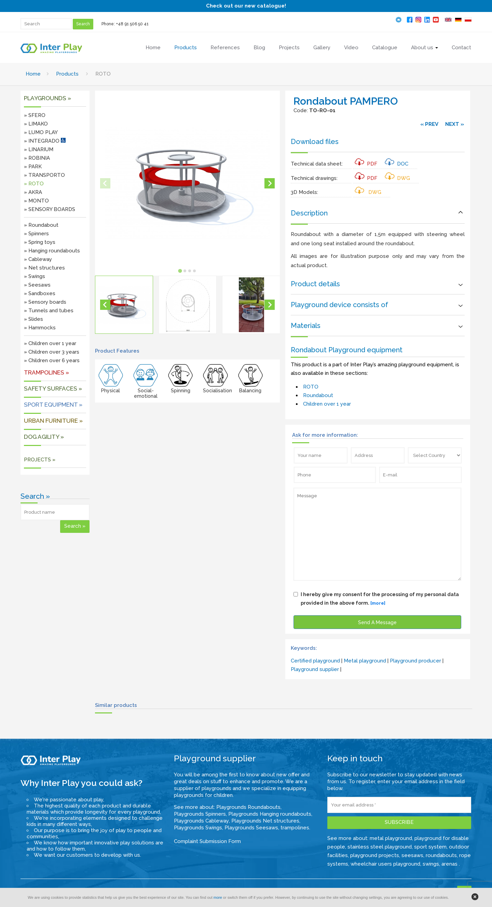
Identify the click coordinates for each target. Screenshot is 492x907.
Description (309, 213)
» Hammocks (40, 328)
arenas (450, 864)
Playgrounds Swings (198, 828)
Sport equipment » (53, 404)
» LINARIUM (38, 149)
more (218, 897)
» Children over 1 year (50, 343)
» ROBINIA (37, 158)
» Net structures (44, 268)
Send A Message (377, 622)
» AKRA (33, 192)
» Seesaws (37, 285)
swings (431, 864)
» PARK (33, 166)
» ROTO (34, 184)
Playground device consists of (339, 305)
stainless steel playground (379, 847)
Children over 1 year (327, 404)
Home (33, 74)
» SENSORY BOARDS (49, 209)
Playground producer (415, 661)
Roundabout (318, 395)
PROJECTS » (39, 460)
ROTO (310, 387)
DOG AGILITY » (44, 436)
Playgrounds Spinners (200, 814)
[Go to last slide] (105, 305)
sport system (430, 847)
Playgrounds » (47, 98)
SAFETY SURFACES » (53, 388)
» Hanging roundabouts (52, 251)
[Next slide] (269, 183)
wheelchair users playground (385, 864)
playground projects (374, 855)
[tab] (180, 271)
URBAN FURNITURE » (53, 420)
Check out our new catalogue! (246, 6)
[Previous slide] (105, 183)
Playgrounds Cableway (201, 821)
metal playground (391, 838)
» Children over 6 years (52, 360)
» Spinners (36, 234)
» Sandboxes (39, 293)
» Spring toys (39, 242)
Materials (305, 325)
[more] (377, 603)
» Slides (33, 319)
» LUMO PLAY (41, 132)
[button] (124, 305)
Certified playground (315, 661)
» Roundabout (41, 225)
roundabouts (441, 855)
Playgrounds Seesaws (251, 828)
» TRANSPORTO (44, 175)
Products (67, 74)
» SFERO (34, 115)
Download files (315, 141)
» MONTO (36, 201)
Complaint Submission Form (207, 841)
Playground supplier (315, 669)
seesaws (412, 855)
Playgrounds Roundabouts (248, 807)
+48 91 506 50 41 (132, 24)
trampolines (295, 828)
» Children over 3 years (51, 352)
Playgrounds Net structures (265, 821)
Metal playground (365, 661)
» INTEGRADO (45, 141)
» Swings (34, 276)
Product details (315, 284)
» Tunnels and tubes (48, 310)
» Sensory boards (45, 302)
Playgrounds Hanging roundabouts (269, 814)
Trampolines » (46, 372)
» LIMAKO (36, 124)
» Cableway (38, 259)
